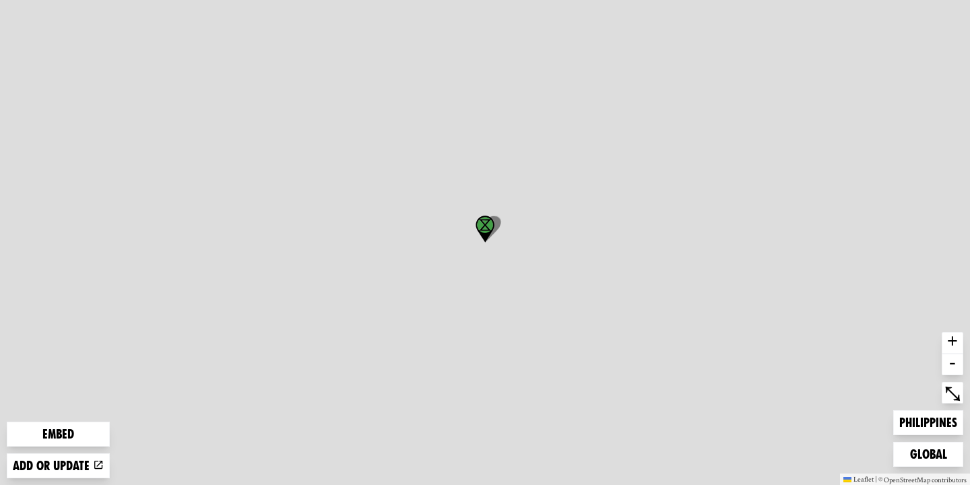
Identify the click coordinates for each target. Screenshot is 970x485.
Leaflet (858, 479)
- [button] (952, 364)
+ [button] (952, 343)
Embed (58, 434)
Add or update (58, 466)
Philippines (928, 421)
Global (931, 453)
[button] (485, 229)
